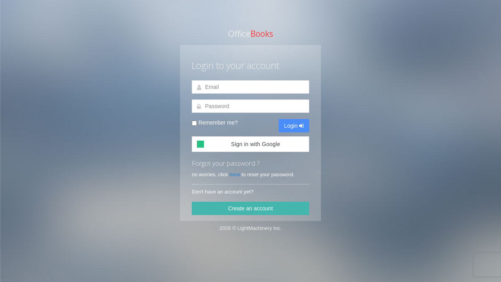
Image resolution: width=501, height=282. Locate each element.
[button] (250, 144)
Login (294, 126)
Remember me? (215, 122)
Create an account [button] (250, 208)
